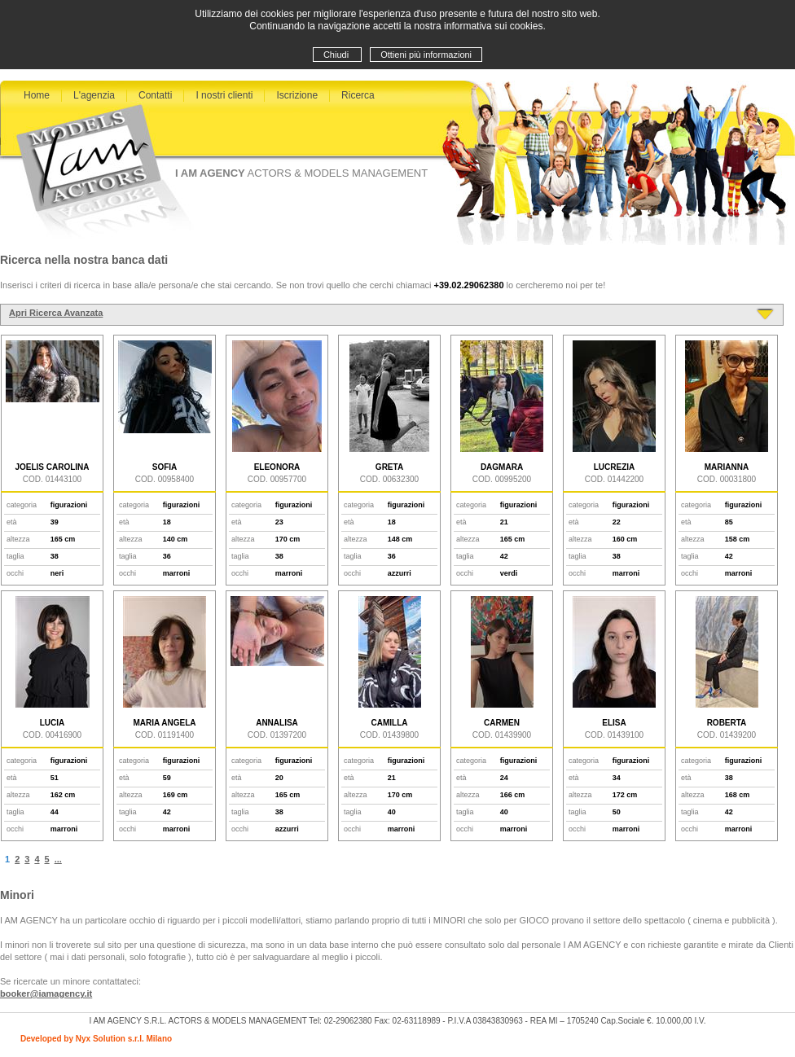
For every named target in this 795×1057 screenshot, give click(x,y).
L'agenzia (94, 95)
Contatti (155, 95)
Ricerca (358, 95)
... (58, 859)
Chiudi (337, 54)
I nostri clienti (224, 95)
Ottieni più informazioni (426, 54)
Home (37, 95)
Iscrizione (297, 95)
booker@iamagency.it (46, 993)
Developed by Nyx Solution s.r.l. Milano (96, 1038)
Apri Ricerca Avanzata (56, 313)
